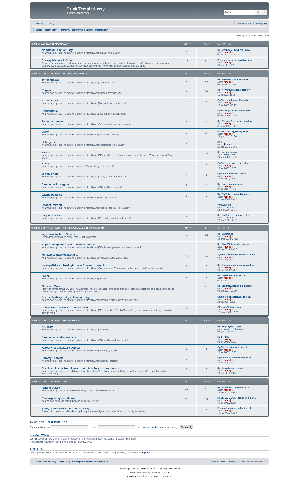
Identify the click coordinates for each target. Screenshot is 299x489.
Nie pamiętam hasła (147, 427)
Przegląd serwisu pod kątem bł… (235, 408)
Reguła (46, 90)
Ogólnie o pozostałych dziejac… (234, 297)
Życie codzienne (52, 121)
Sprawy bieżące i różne (57, 60)
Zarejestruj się (57, 422)
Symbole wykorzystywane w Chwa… (237, 254)
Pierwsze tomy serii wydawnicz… (235, 60)
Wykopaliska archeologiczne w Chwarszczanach (73, 265)
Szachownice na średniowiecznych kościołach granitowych (80, 368)
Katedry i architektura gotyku (61, 347)
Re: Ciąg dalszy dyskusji (230, 368)
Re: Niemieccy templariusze (232, 79)
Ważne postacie (52, 194)
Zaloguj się (37, 422)
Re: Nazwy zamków (227, 152)
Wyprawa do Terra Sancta (58, 234)
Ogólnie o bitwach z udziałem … (234, 163)
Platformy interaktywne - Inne (49, 382)
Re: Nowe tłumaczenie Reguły (233, 90)
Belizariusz (229, 154)
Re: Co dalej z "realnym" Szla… (234, 49)
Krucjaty (47, 326)
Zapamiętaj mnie (169, 427)
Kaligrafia (144, 452)
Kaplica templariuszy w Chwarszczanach (68, 244)
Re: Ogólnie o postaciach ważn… (235, 194)
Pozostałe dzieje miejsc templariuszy (66, 297)
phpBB (144, 469)
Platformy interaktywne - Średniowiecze (55, 321)
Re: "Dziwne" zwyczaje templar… (235, 121)
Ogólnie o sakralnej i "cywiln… (234, 100)
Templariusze (50, 79)
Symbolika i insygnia (55, 184)
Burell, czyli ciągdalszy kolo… (233, 131)
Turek (227, 144)
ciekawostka (224, 204)
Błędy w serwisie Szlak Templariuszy (65, 408)
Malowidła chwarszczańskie (60, 254)
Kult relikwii (223, 337)
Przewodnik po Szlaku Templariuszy (65, 307)
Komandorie (50, 110)
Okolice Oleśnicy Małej (229, 307)
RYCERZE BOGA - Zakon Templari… (237, 398)
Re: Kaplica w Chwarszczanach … (235, 387)
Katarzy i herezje (52, 358)
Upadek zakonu (52, 205)
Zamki (46, 152)
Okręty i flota (50, 173)
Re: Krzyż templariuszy (229, 184)
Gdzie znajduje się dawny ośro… (235, 110)
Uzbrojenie (49, 142)
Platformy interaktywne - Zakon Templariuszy (59, 74)
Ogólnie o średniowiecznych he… (235, 357)
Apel (219, 141)
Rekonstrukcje (51, 387)
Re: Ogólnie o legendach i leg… (234, 215)
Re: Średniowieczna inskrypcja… (235, 286)
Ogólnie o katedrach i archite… (234, 347)
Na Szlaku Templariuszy (57, 50)
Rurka (45, 275)
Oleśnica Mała (51, 286)
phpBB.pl (165, 472)
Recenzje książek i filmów (58, 398)
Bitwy (45, 163)
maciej (227, 52)
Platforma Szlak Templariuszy (49, 44)
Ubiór (45, 131)
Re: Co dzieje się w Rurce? (231, 275)
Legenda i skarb (52, 215)
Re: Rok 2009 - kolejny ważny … (234, 244)
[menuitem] (50, 23)
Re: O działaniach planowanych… (235, 265)
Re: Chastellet (225, 234)
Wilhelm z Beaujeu (233, 329)
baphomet (229, 207)
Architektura (50, 100)
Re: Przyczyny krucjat (229, 326)
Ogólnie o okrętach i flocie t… (233, 173)
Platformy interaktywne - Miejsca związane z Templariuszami (67, 228)
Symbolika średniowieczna (59, 337)
